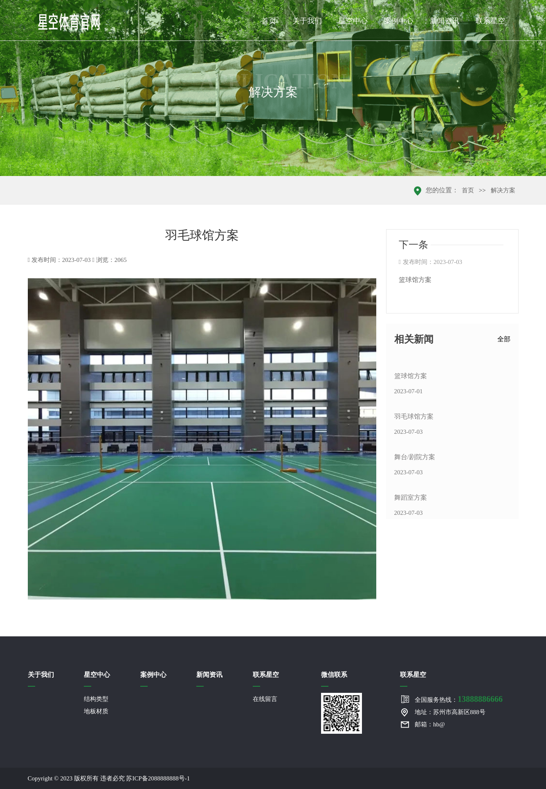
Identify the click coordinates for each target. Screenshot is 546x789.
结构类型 (96, 699)
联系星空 (490, 21)
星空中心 (353, 21)
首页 (268, 21)
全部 (503, 339)
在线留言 (265, 699)
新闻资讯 (444, 21)
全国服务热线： (459, 698)
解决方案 (503, 190)
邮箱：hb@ (430, 724)
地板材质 (96, 711)
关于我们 (307, 21)
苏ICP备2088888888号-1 (158, 778)
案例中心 (398, 21)
